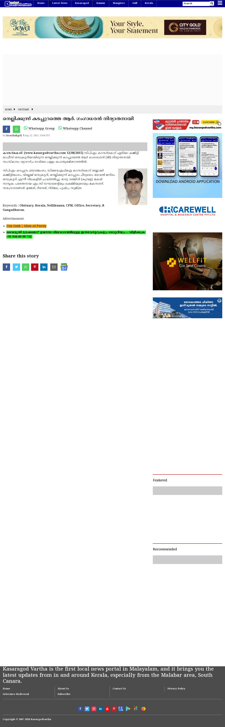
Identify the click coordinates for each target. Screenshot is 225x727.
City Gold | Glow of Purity (26, 226)
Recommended (165, 549)
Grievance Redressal (16, 694)
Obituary (23, 109)
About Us (63, 688)
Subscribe (64, 694)
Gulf (134, 3)
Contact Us (119, 688)
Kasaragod (82, 3)
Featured (160, 480)
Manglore (119, 3)
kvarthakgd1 (14, 135)
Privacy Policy (176, 688)
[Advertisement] (112, 79)
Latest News (59, 3)
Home (41, 3)
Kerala (149, 3)
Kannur (100, 3)
